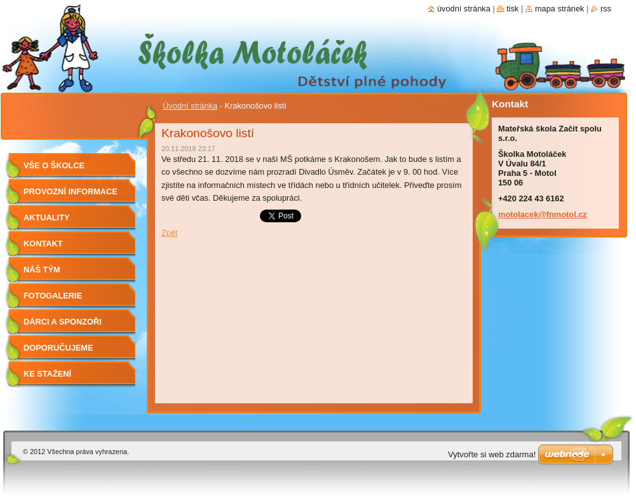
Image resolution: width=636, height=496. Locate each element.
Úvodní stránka (190, 106)
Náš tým (42, 269)
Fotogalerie (53, 295)
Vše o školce (54, 165)
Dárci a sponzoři (63, 321)
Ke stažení (47, 374)
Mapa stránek (560, 8)
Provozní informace (71, 191)
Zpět (169, 233)
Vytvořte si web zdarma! (492, 454)
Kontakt (43, 243)
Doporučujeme (58, 347)
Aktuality (47, 217)
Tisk (512, 8)
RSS (605, 8)
